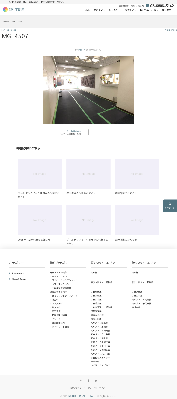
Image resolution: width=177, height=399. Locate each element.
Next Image (171, 29)
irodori (81, 49)
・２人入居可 (56, 303)
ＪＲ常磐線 (96, 295)
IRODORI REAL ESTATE (82, 395)
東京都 (94, 272)
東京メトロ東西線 (99, 326)
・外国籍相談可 (57, 322)
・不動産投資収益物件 (60, 287)
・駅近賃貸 (55, 311)
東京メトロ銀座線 (99, 322)
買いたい (98, 9)
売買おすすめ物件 (58, 272)
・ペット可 (55, 318)
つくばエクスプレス (100, 365)
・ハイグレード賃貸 (59, 326)
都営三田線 (96, 318)
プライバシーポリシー (97, 388)
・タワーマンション (59, 284)
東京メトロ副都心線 (100, 349)
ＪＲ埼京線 (96, 303)
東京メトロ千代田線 (100, 345)
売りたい (129, 9)
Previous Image (8, 29)
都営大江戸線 (97, 314)
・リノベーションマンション (64, 280)
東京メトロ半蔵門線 (100, 341)
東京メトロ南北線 (99, 338)
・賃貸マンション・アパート (64, 295)
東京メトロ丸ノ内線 (100, 353)
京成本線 (95, 361)
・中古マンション (58, 276)
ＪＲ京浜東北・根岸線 (101, 307)
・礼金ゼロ (55, 299)
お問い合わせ (75, 388)
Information (18, 273)
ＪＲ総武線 (96, 291)
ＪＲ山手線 (96, 299)
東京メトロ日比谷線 (100, 334)
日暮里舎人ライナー (100, 357)
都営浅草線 (96, 311)
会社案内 (166, 9)
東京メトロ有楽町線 (100, 330)
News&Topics (149, 9)
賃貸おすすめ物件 (58, 291)
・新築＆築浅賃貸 (58, 315)
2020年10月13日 (94, 49)
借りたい (114, 9)
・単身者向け (56, 307)
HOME (86, 9)
